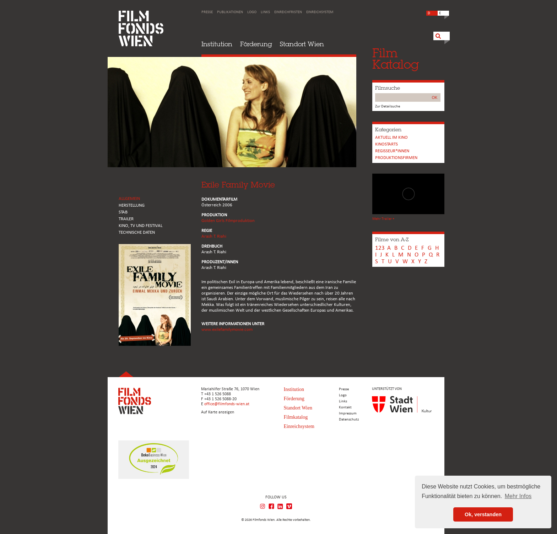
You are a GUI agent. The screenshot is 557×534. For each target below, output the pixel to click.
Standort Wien (302, 44)
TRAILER (126, 219)
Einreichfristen (288, 12)
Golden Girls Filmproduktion (228, 220)
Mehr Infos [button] (518, 496)
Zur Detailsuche (387, 107)
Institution (216, 44)
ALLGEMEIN (129, 198)
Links (265, 12)
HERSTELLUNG (132, 205)
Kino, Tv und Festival (140, 225)
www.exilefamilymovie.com (227, 329)
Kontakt (345, 407)
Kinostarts (386, 144)
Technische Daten (137, 232)
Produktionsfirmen (396, 157)
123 (380, 248)
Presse (207, 12)
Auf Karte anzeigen (217, 412)
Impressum (348, 414)
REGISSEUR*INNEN (392, 151)
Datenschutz (349, 420)
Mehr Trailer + (383, 219)
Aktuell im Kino (391, 137)
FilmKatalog (395, 58)
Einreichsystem (319, 12)
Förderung (256, 44)
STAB (123, 212)
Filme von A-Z (392, 239)
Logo (251, 12)
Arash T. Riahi (213, 236)
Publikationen (230, 12)
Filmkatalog (296, 417)
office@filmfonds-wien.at (226, 404)
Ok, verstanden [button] (483, 514)
